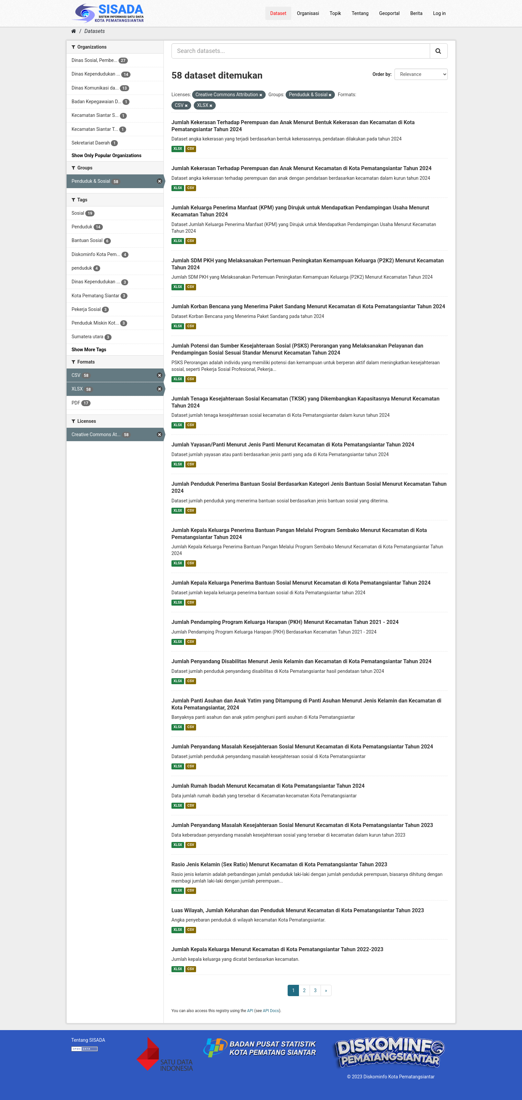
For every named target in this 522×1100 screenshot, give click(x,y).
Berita (416, 13)
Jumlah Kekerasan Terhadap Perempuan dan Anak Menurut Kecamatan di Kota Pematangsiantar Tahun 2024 (301, 168)
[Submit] (439, 51)
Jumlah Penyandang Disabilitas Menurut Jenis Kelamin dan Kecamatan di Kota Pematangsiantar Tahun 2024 (301, 661)
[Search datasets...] (300, 51)
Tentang (360, 13)
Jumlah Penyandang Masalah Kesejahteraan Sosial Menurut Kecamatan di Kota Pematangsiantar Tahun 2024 (302, 746)
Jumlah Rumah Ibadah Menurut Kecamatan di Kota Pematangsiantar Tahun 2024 (268, 786)
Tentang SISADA (88, 1040)
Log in (439, 13)
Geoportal (389, 13)
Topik (335, 13)
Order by (382, 74)
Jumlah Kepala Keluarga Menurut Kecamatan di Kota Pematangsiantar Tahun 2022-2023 (277, 949)
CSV (190, 148)
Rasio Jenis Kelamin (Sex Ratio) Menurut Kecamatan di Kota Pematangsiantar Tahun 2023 (279, 864)
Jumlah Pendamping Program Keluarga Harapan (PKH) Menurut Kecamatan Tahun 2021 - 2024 (285, 622)
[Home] (73, 31)
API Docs (271, 1010)
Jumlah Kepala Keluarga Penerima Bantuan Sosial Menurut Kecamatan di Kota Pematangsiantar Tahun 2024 (300, 583)
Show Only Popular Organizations (106, 155)
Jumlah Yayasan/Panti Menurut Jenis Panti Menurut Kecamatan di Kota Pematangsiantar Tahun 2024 (292, 444)
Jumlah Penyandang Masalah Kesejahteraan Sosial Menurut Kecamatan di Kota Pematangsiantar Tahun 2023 (302, 825)
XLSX (177, 148)
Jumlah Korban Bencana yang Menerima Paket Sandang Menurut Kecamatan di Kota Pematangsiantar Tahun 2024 (308, 306)
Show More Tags (89, 349)
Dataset (278, 13)
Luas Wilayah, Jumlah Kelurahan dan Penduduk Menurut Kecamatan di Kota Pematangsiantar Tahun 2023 (297, 910)
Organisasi (308, 13)
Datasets (95, 31)
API (250, 1010)
